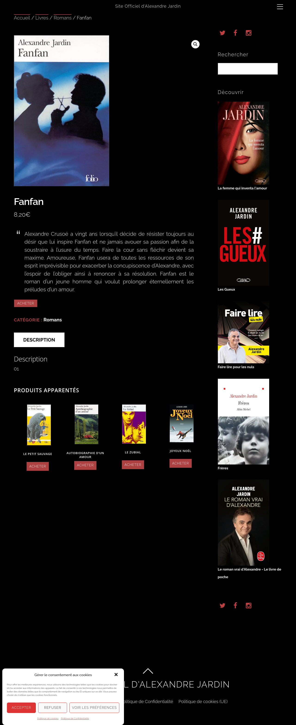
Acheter (25, 303)
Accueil (22, 18)
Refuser (52, 711)
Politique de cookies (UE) (203, 701)
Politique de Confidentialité (146, 701)
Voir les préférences (94, 711)
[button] (116, 679)
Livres (41, 18)
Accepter (21, 711)
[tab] (39, 340)
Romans (63, 18)
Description (39, 340)
